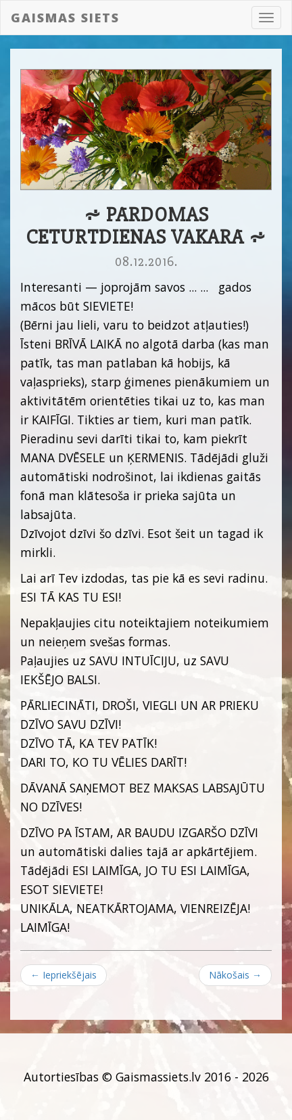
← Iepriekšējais (63, 974)
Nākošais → (235, 974)
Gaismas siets (65, 17)
